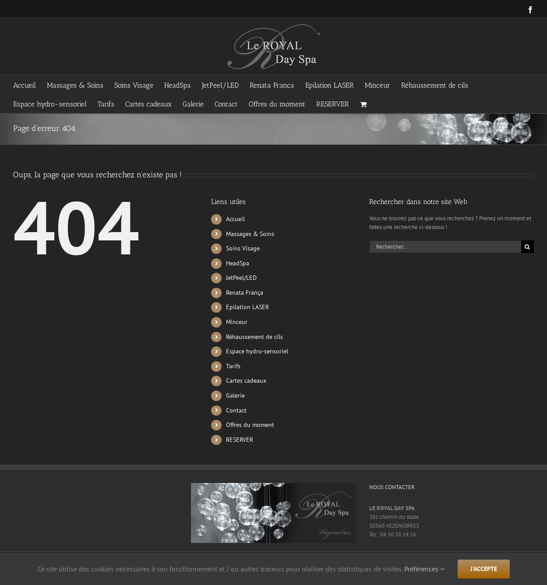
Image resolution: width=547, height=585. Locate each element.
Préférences (424, 568)
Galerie (235, 395)
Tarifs (233, 366)
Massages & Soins (250, 234)
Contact (236, 410)
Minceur (236, 322)
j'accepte (483, 569)
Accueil (235, 219)
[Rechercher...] (445, 246)
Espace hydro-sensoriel (257, 351)
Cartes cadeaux (246, 380)
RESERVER (239, 440)
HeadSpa (237, 263)
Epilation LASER (247, 307)
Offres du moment (250, 425)
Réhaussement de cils (254, 337)
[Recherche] (527, 246)
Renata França (244, 292)
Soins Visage (243, 248)
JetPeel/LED (241, 278)
